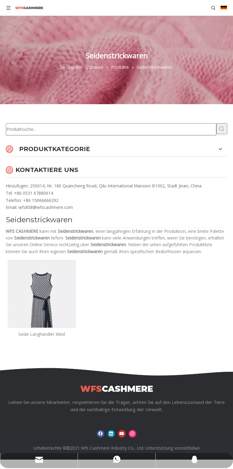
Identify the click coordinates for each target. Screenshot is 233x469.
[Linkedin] (111, 434)
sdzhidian (191, 448)
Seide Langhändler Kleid (41, 334)
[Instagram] (132, 434)
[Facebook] (100, 434)
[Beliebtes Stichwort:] (221, 128)
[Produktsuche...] (111, 129)
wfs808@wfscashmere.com (46, 207)
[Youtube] (122, 434)
